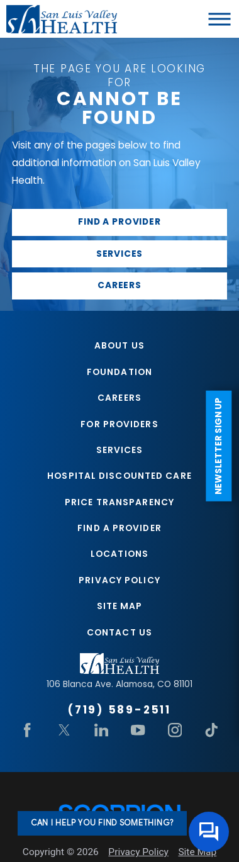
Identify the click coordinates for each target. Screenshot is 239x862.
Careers (119, 285)
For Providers (119, 424)
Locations (119, 554)
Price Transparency (119, 502)
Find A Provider (119, 528)
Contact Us (119, 633)
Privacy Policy (119, 580)
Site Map (120, 606)
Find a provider (119, 222)
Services (119, 254)
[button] (220, 19)
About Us (119, 346)
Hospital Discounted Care (119, 476)
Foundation (119, 372)
